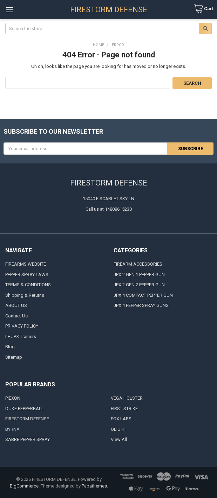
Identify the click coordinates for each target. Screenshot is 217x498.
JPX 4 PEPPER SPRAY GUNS (141, 305)
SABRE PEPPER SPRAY (27, 439)
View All (119, 439)
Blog (10, 346)
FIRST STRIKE (124, 408)
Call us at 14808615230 (109, 208)
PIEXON (12, 397)
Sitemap (13, 356)
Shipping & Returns (24, 294)
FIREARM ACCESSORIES (138, 263)
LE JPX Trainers (20, 335)
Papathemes (94, 485)
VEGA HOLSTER (127, 397)
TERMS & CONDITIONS (28, 284)
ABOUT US (16, 305)
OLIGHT (118, 428)
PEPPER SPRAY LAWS (26, 273)
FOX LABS (121, 418)
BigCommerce (24, 485)
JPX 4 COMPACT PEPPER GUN (143, 294)
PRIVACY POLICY (21, 325)
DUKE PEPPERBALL (24, 408)
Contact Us (16, 315)
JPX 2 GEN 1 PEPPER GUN (139, 273)
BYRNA (12, 428)
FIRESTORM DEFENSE (27, 418)
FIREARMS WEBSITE (25, 263)
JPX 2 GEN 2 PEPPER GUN (139, 284)
